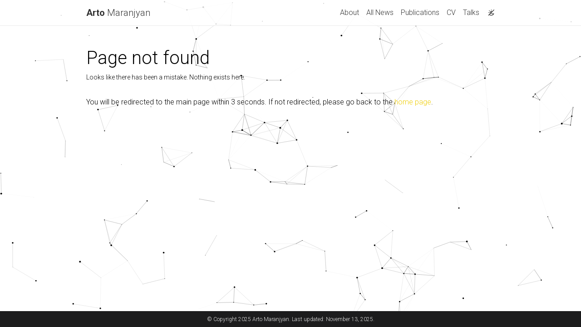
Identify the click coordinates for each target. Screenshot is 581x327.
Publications (420, 12)
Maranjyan (118, 12)
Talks (471, 12)
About (349, 12)
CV (451, 12)
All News (380, 12)
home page (412, 102)
